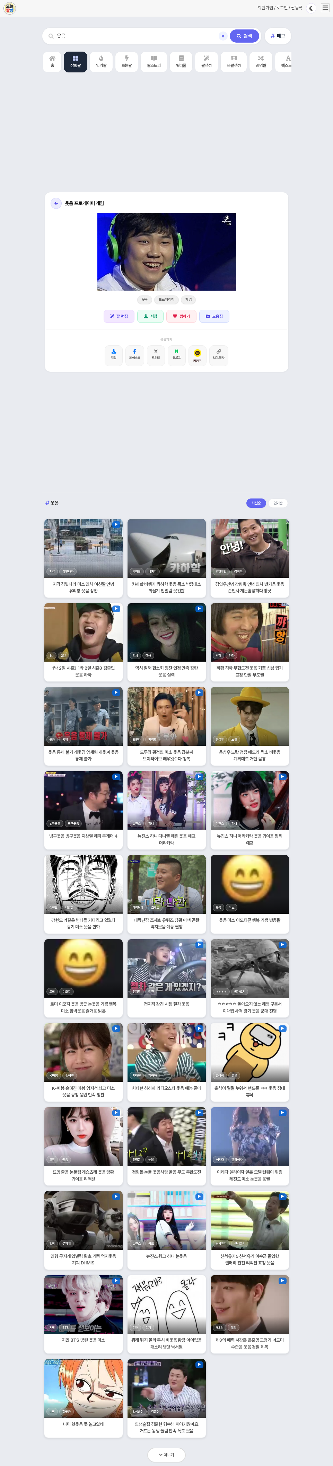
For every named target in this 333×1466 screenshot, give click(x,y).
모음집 (214, 316)
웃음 (145, 299)
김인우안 (221, 571)
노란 (234, 739)
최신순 (256, 503)
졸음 (65, 1160)
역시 (135, 655)
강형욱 (238, 571)
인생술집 (138, 1411)
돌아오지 (239, 991)
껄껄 (234, 1075)
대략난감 (138, 907)
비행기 (152, 571)
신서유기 (221, 1243)
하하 (231, 655)
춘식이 (220, 1075)
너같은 (69, 907)
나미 (52, 1411)
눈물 (151, 1160)
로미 (52, 991)
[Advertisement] (166, 133)
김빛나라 (67, 571)
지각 (52, 571)
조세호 (155, 907)
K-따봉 (54, 1075)
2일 (63, 655)
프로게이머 (166, 299)
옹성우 (220, 739)
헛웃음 (66, 1411)
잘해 (148, 655)
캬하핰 (137, 571)
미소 (231, 907)
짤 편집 (119, 316)
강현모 (54, 907)
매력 (233, 1328)
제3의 (220, 1328)
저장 (150, 316)
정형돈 (137, 1160)
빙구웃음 (55, 823)
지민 (52, 1328)
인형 (52, 1243)
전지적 (137, 991)
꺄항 (218, 655)
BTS (65, 1328)
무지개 (66, 1243)
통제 (65, 739)
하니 (151, 823)
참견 (151, 991)
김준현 (155, 1411)
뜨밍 (52, 1160)
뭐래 (135, 1328)
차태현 (137, 1075)
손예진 (69, 1075)
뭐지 (148, 1328)
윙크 (151, 1243)
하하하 (152, 1075)
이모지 (66, 991)
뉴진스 (137, 823)
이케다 (220, 1160)
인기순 (278, 503)
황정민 (152, 739)
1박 (52, 655)
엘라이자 (236, 1160)
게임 (188, 299)
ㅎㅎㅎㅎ (221, 991)
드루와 (137, 739)
